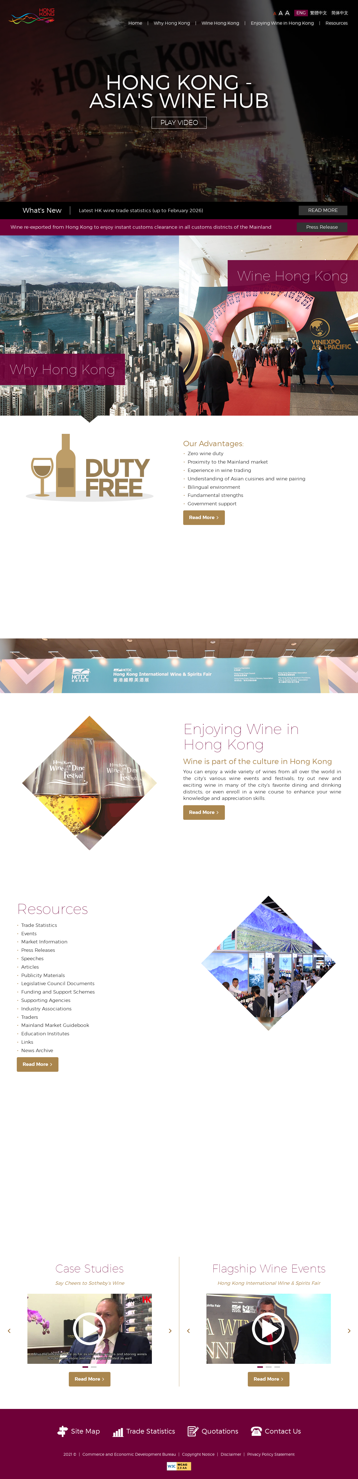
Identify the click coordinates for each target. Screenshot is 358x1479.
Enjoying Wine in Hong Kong (282, 23)
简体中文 (339, 12)
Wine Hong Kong (220, 23)
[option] (179, 101)
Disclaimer (231, 1454)
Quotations (220, 1431)
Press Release (322, 227)
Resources (337, 23)
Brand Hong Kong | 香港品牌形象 (31, 16)
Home (135, 23)
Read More (204, 517)
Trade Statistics (150, 1431)
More (323, 210)
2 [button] (93, 1367)
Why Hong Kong (172, 23)
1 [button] (85, 1367)
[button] (9, 1331)
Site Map (85, 1431)
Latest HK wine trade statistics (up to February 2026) (141, 210)
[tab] (89, 329)
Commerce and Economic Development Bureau (129, 1454)
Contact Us (283, 1431)
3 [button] (277, 1367)
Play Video (179, 122)
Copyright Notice (198, 1454)
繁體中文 (318, 12)
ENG (301, 12)
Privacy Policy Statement (271, 1454)
